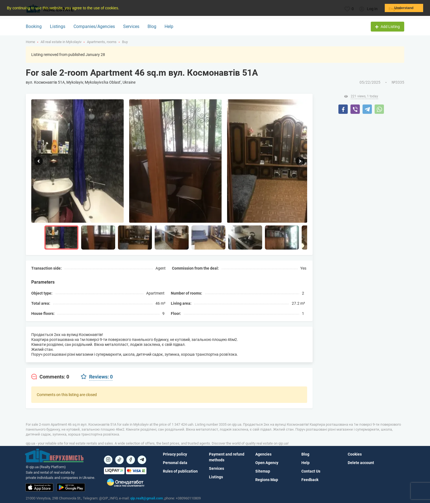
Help (169, 26)
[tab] (50, 376)
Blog (152, 26)
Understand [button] (404, 8)
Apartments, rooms (102, 42)
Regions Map (266, 479)
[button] (121, 8)
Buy (125, 42)
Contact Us (310, 471)
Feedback (309, 479)
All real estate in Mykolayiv (61, 42)
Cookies (355, 454)
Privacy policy (175, 454)
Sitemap (262, 471)
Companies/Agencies (94, 26)
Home (30, 42)
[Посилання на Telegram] (142, 460)
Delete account (361, 462)
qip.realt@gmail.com (146, 498)
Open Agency (266, 462)
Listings (57, 26)
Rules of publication (180, 471)
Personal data (175, 462)
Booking (34, 26)
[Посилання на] (108, 460)
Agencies (263, 454)
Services (131, 26)
